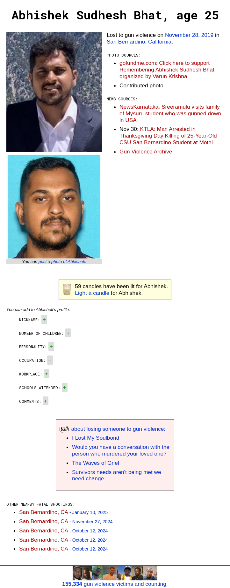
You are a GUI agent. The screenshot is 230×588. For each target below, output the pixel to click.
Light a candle (92, 293)
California (159, 41)
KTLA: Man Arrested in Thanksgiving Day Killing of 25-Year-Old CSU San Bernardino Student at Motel (168, 135)
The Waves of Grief (95, 463)
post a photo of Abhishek (62, 261)
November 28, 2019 (189, 35)
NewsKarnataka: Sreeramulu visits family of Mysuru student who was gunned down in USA (170, 113)
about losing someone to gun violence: (112, 429)
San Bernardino (126, 41)
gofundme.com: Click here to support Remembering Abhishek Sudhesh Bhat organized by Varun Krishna (166, 69)
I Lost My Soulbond (95, 438)
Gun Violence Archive (145, 151)
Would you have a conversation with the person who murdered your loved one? (120, 450)
